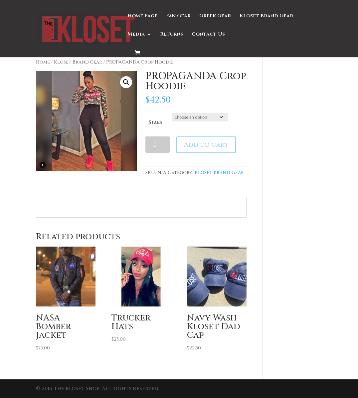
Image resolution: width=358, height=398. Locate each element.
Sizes (155, 122)
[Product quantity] (157, 144)
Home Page (142, 16)
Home (43, 62)
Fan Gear (178, 16)
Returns (171, 35)
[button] (126, 82)
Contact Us (208, 35)
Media (136, 35)
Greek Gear (215, 16)
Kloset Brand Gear (266, 16)
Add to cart (206, 144)
